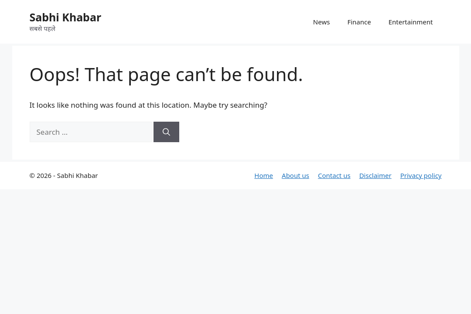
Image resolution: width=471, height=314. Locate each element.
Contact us (334, 175)
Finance (359, 21)
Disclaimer (375, 175)
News (321, 21)
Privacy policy (421, 175)
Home (263, 175)
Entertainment (411, 21)
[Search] (166, 132)
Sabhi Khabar (66, 17)
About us (295, 175)
